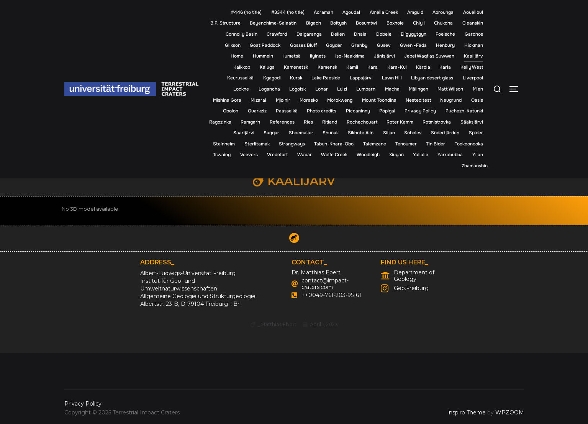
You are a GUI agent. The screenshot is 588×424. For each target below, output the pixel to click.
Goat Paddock (265, 45)
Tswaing (222, 155)
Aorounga (443, 12)
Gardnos (474, 34)
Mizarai (258, 100)
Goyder (334, 45)
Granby (359, 45)
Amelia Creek (384, 12)
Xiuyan (396, 155)
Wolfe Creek (334, 155)
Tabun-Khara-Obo (334, 144)
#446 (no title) (246, 12)
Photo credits (321, 111)
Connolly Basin (241, 34)
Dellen (338, 34)
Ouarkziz (257, 111)
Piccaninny (358, 111)
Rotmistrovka (437, 122)
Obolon (230, 111)
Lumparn (365, 89)
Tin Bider (435, 144)
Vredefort (277, 155)
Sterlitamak (257, 144)
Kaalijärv (473, 56)
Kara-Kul (397, 67)
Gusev (384, 45)
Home (237, 56)
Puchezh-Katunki (464, 111)
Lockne (241, 89)
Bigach (313, 23)
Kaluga (267, 67)
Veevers (249, 155)
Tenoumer (406, 144)
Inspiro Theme (466, 412)
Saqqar (271, 133)
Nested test (418, 100)
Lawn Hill (392, 78)
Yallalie (420, 155)
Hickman (473, 45)
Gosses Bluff (303, 45)
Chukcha (443, 23)
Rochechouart (362, 122)
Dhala (360, 34)
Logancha (269, 89)
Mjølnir (283, 100)
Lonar (321, 89)
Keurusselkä (240, 78)
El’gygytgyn (413, 34)
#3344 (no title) (288, 12)
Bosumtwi (366, 23)
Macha (392, 89)
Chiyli (419, 23)
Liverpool (473, 78)
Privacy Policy (420, 111)
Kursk (296, 78)
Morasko (309, 100)
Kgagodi (272, 78)
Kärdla (423, 67)
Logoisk (297, 89)
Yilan (477, 155)
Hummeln (263, 56)
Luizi (342, 89)
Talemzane (374, 144)
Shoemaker (301, 133)
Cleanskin (472, 23)
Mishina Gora (227, 100)
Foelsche (445, 34)
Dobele (383, 34)
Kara (372, 67)
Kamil (352, 67)
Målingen (418, 89)
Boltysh (338, 23)
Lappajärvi (361, 78)
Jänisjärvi (384, 56)
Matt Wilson (450, 89)
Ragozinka (220, 122)
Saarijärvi (243, 133)
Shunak (331, 133)
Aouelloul (473, 12)
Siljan (389, 133)
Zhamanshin (475, 166)
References (282, 122)
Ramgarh (250, 122)
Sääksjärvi (471, 122)
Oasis (477, 100)
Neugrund (451, 100)
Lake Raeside (325, 78)
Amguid (415, 12)
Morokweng (339, 100)
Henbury (445, 45)
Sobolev (413, 133)
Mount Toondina (379, 100)
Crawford (277, 34)
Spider (476, 133)
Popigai (387, 111)
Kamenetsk (296, 67)
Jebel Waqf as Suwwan (429, 56)
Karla (445, 67)
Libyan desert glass (432, 78)
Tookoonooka (469, 144)
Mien (478, 89)
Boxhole (395, 23)
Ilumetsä (291, 56)
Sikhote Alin (360, 133)
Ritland (329, 122)
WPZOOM (509, 412)
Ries (308, 122)
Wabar (304, 155)
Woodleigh (368, 155)
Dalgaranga (309, 34)
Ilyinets (318, 56)
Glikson (233, 45)
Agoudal (351, 12)
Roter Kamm (400, 122)
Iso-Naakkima (350, 56)
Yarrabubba (450, 155)
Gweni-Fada (413, 45)
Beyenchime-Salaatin (273, 23)
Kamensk (327, 67)
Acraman (323, 12)
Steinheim (224, 144)
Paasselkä (287, 111)
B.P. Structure (225, 23)
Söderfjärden (445, 133)
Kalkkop (241, 67)
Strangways (292, 144)
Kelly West (471, 67)
